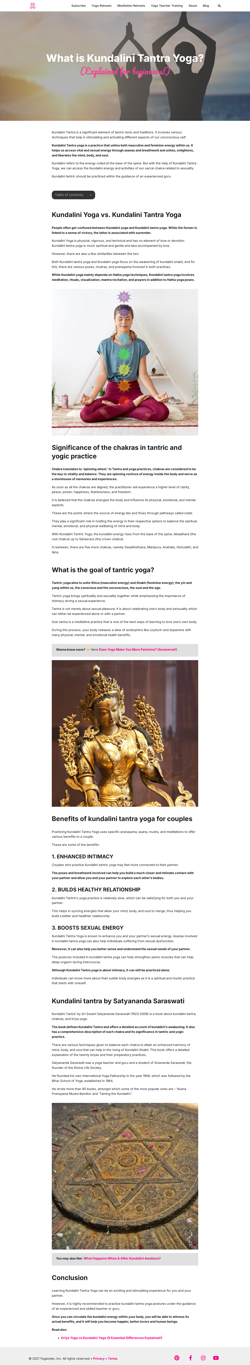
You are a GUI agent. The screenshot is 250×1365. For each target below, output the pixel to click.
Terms (112, 1358)
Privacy (99, 1358)
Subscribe (78, 5)
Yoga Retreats (101, 5)
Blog (206, 5)
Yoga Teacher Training (167, 5)
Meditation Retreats (131, 5)
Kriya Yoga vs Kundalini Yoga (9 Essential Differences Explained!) (109, 1337)
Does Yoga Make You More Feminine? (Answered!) (136, 649)
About (193, 5)
